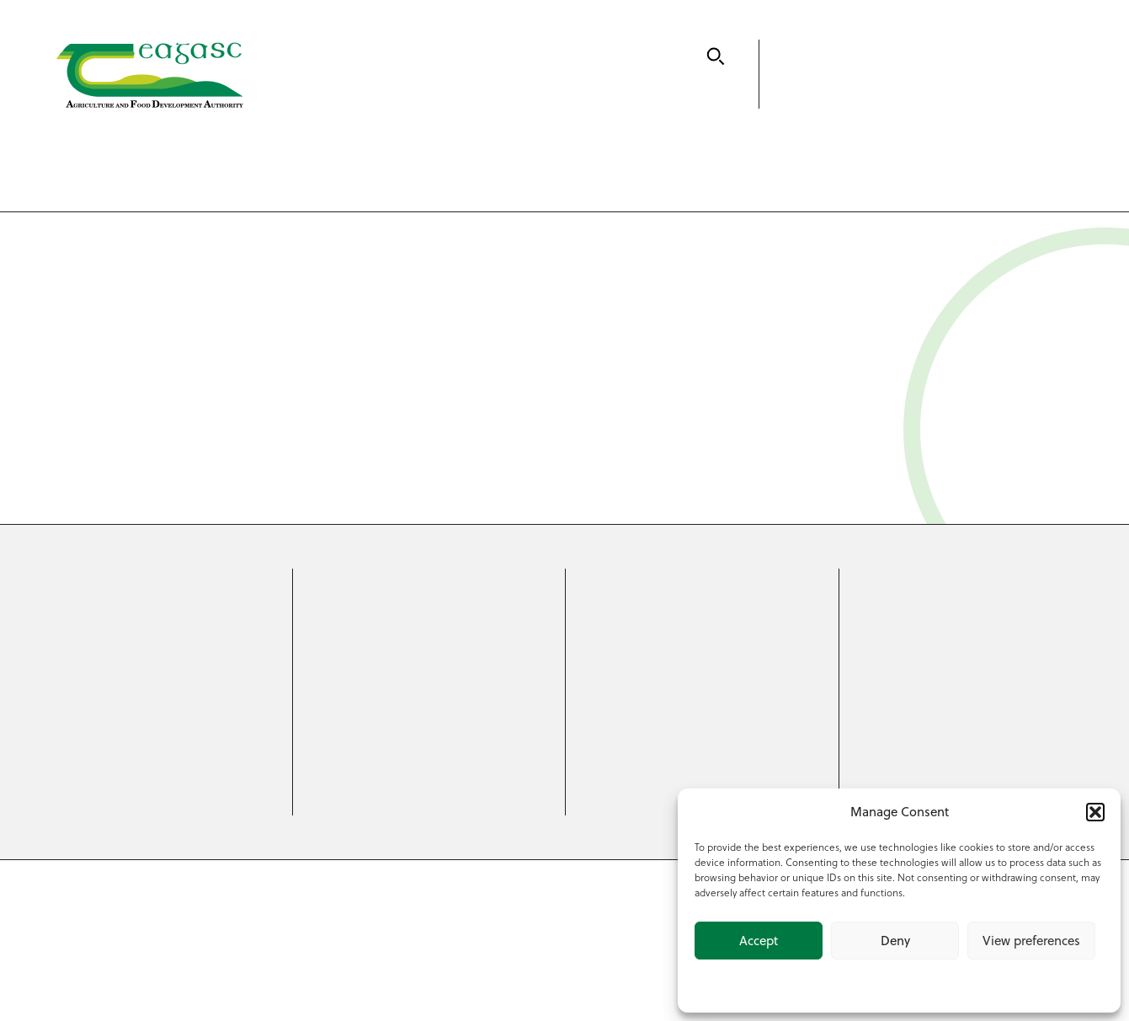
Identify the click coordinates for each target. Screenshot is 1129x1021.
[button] (1095, 812)
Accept (758, 940)
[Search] (715, 56)
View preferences (1031, 940)
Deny (895, 940)
